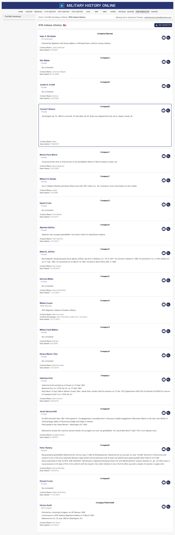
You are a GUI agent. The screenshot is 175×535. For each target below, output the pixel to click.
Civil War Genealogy (52, 17)
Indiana (64, 17)
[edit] (168, 38)
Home (41, 17)
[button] (85, 36)
